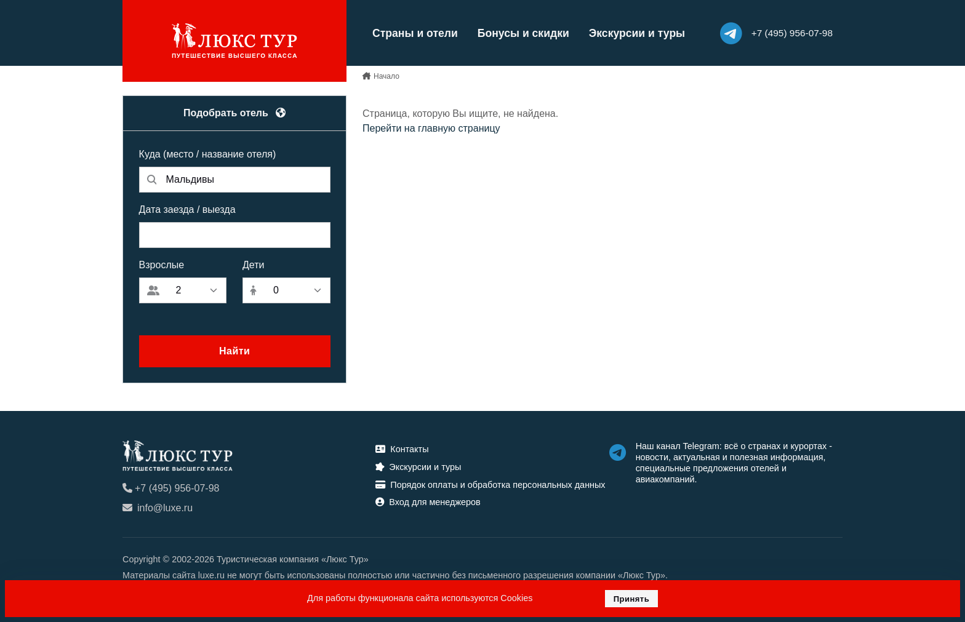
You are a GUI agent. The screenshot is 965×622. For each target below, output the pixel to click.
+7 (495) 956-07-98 (170, 488)
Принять (632, 599)
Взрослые (162, 265)
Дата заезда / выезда (187, 209)
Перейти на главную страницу (431, 128)
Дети (253, 265)
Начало (386, 76)
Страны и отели (415, 33)
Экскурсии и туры (637, 33)
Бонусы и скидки (523, 33)
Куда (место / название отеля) (207, 154)
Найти (234, 351)
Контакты (401, 449)
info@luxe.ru (157, 508)
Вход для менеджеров (427, 502)
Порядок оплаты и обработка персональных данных (490, 485)
